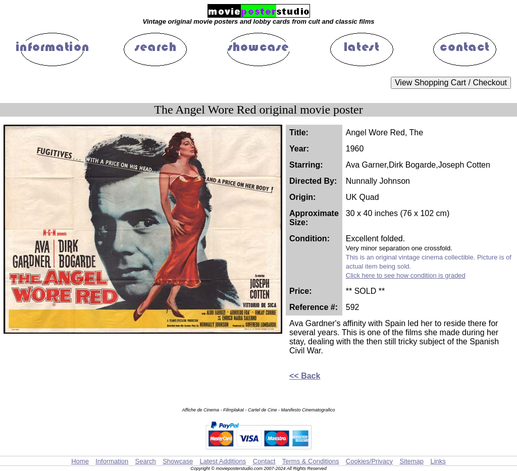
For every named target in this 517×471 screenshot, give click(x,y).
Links (437, 461)
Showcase (178, 461)
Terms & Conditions (310, 461)
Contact (264, 461)
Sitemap (411, 461)
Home (80, 461)
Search (145, 461)
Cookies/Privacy (369, 461)
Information (111, 461)
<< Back (304, 376)
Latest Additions (222, 461)
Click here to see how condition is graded (406, 275)
